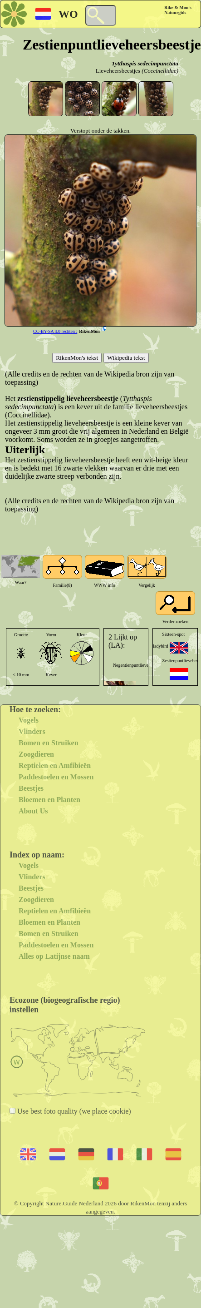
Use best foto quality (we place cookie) (73, 1111)
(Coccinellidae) (160, 70)
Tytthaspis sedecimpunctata (145, 63)
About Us (33, 811)
